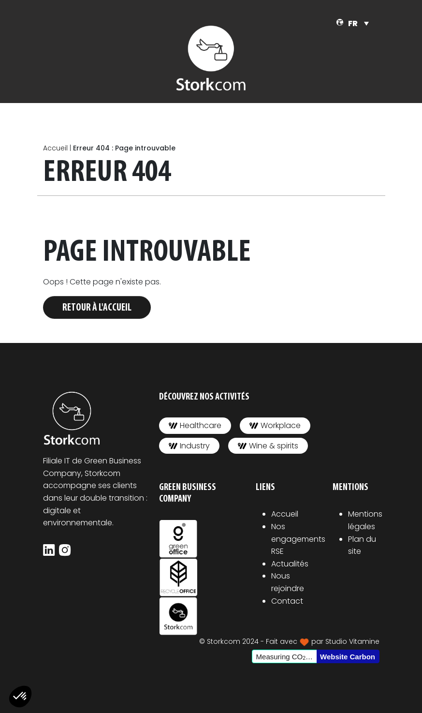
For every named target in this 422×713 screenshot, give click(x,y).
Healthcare (195, 425)
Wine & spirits (268, 445)
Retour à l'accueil (96, 308)
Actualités (289, 563)
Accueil (55, 148)
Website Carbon (347, 657)
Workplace (275, 425)
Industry (189, 445)
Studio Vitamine (352, 641)
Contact (287, 601)
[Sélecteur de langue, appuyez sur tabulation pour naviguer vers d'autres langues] (358, 23)
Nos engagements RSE (298, 539)
